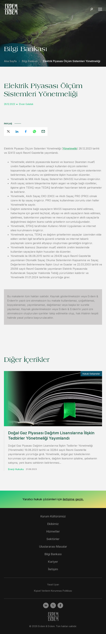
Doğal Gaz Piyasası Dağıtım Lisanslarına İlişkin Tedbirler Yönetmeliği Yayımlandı (51, 435)
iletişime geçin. (73, 499)
